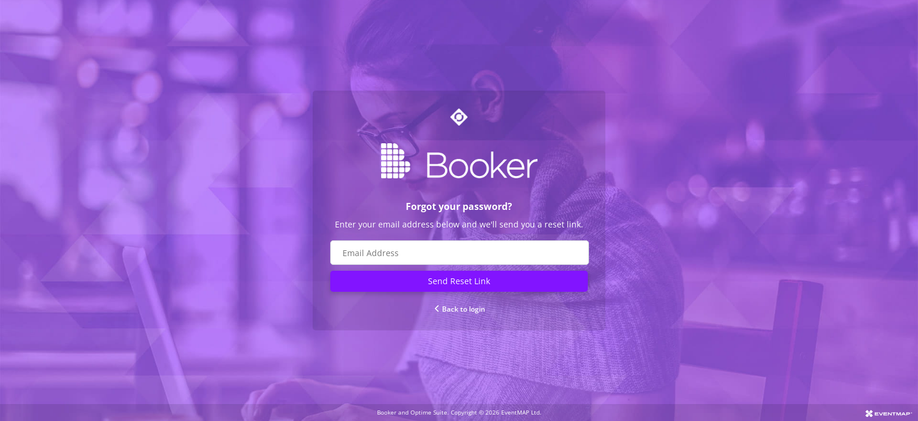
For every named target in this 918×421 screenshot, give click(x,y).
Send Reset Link (459, 281)
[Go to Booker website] (459, 160)
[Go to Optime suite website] (459, 117)
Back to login (459, 309)
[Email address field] (459, 252)
